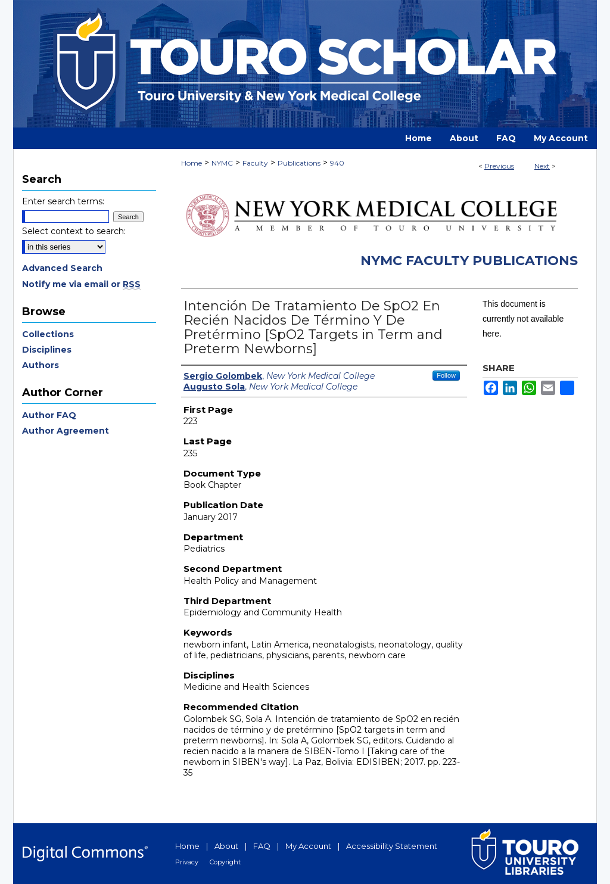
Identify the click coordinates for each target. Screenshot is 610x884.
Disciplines (46, 349)
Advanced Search (62, 268)
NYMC (222, 162)
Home (191, 162)
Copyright (225, 862)
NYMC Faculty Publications (469, 261)
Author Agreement (65, 430)
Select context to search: (74, 231)
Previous (499, 165)
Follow (446, 375)
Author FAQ (49, 415)
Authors (40, 365)
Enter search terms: (63, 201)
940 (337, 162)
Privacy (186, 862)
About (226, 846)
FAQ (261, 846)
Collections (48, 334)
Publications (299, 162)
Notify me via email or (81, 284)
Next (542, 165)
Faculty (255, 162)
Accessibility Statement (391, 846)
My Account (308, 846)
